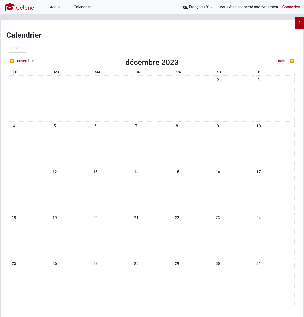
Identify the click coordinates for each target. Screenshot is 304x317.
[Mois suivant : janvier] (251, 61)
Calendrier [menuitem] (82, 7)
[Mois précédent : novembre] (52, 61)
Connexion (291, 7)
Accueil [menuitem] (56, 7)
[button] (198, 7)
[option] (240, 7)
